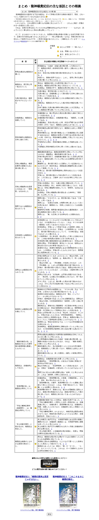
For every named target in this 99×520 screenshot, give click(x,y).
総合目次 (24, 41)
